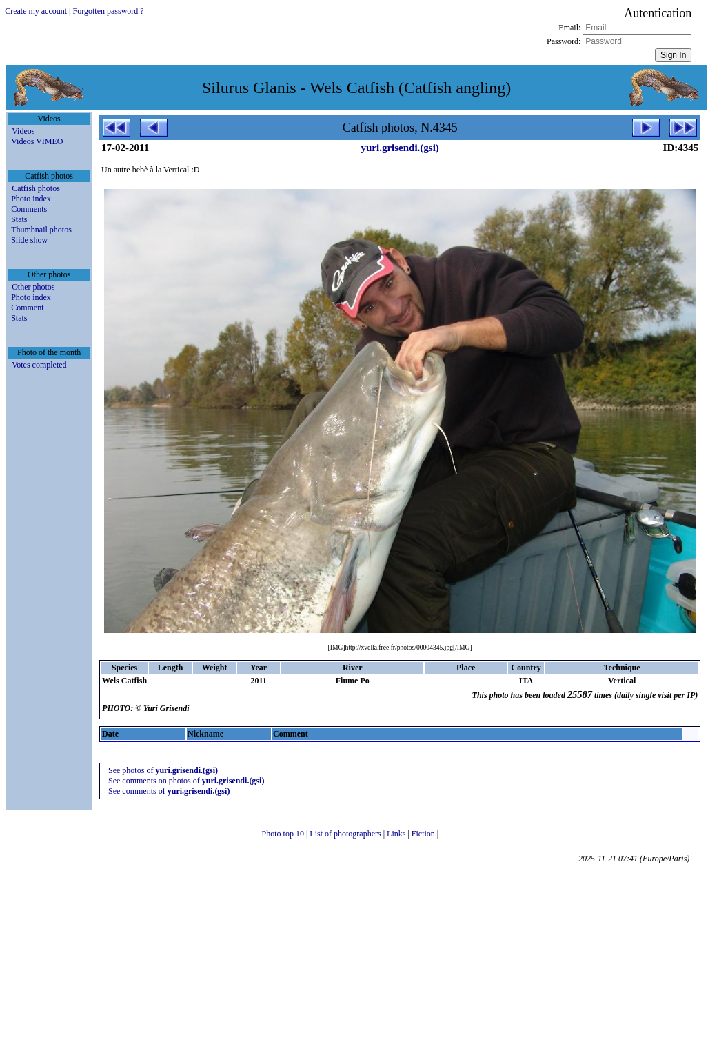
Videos (23, 131)
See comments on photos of (186, 780)
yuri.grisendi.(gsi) (399, 147)
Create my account (36, 11)
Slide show (29, 240)
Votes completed (39, 365)
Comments (29, 209)
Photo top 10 (284, 834)
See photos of (163, 770)
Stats (19, 219)
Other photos (33, 287)
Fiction (424, 834)
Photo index (31, 198)
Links (397, 834)
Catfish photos (36, 188)
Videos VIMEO (37, 141)
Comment (27, 307)
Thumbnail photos (41, 229)
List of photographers (346, 834)
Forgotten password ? (108, 11)
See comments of (169, 791)
